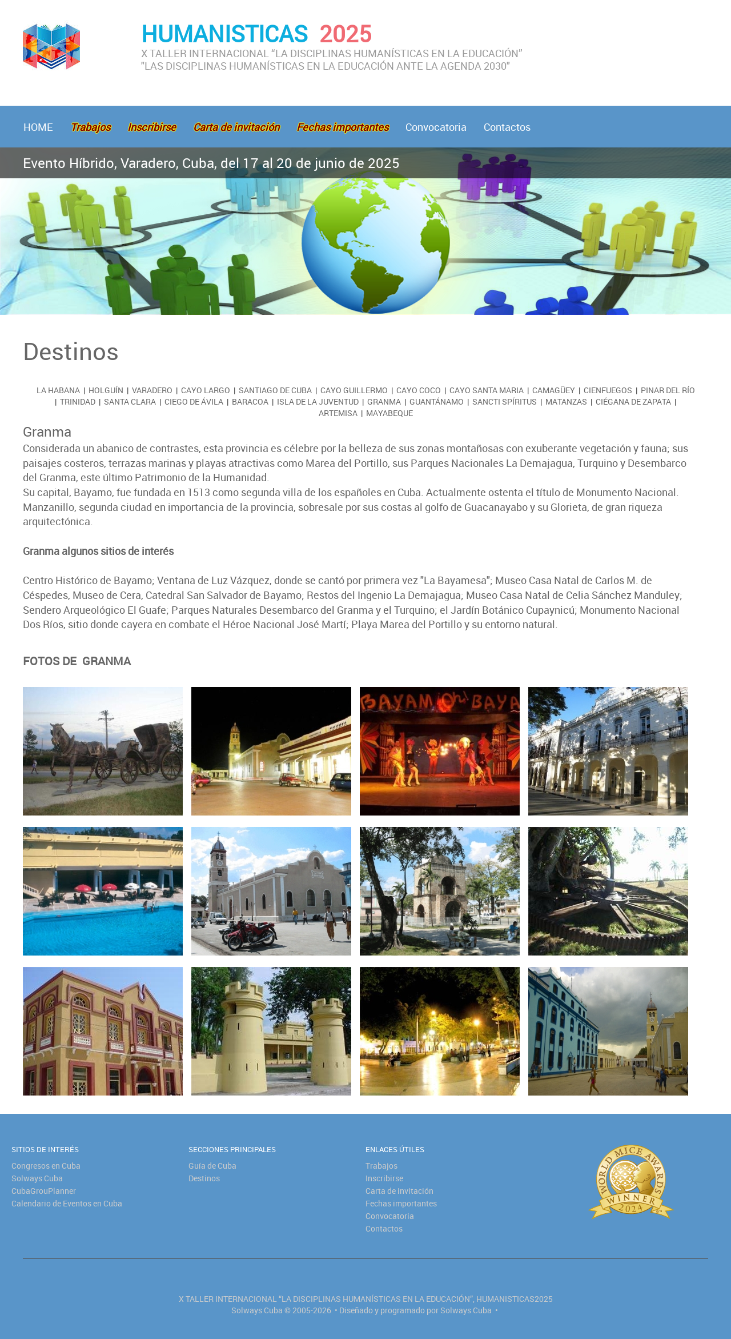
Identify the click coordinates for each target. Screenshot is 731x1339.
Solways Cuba (37, 1178)
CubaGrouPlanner (43, 1190)
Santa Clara (130, 401)
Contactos (507, 127)
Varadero (152, 390)
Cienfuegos (608, 390)
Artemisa (338, 412)
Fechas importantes (401, 1203)
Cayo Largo (205, 390)
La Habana (58, 390)
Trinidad (77, 401)
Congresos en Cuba (46, 1165)
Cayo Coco (418, 390)
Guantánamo (436, 401)
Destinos (204, 1178)
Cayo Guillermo (354, 390)
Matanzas (566, 401)
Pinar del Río (668, 390)
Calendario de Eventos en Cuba (66, 1203)
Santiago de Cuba (275, 390)
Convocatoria (436, 127)
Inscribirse (384, 1178)
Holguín (106, 390)
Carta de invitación (399, 1190)
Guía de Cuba (212, 1165)
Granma (384, 401)
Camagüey (553, 390)
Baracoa (250, 401)
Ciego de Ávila (193, 401)
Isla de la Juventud (318, 401)
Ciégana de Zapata (633, 401)
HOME (38, 127)
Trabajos (381, 1165)
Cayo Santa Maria (486, 390)
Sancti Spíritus (504, 401)
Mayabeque (389, 412)
